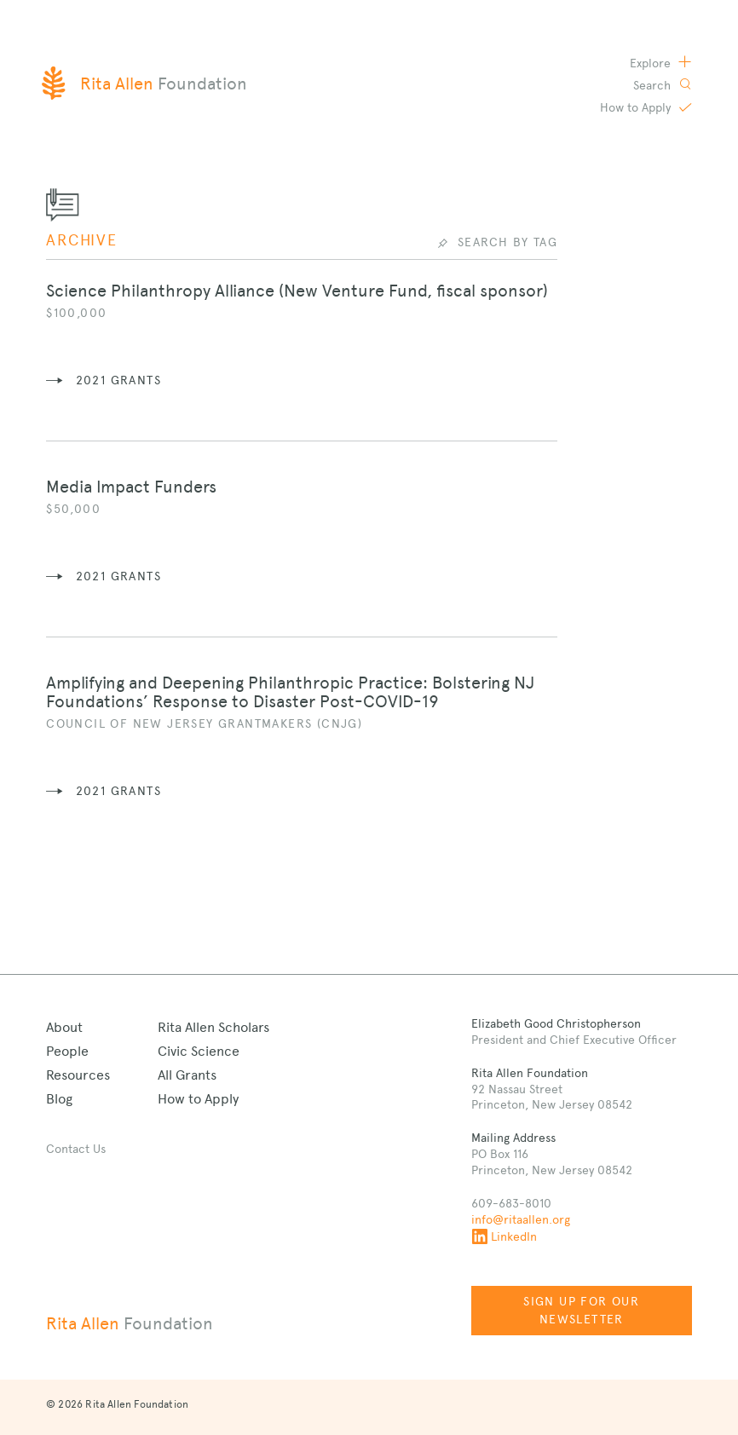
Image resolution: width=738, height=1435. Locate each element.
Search (653, 85)
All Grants (187, 1075)
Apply (637, 107)
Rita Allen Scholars (213, 1027)
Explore (652, 63)
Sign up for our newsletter (581, 1310)
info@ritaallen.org (520, 1219)
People (67, 1051)
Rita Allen (129, 1323)
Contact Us (76, 1148)
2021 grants (118, 380)
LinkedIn (504, 1236)
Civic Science (198, 1051)
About (64, 1027)
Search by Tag (507, 242)
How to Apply (198, 1099)
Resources (78, 1075)
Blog (59, 1099)
